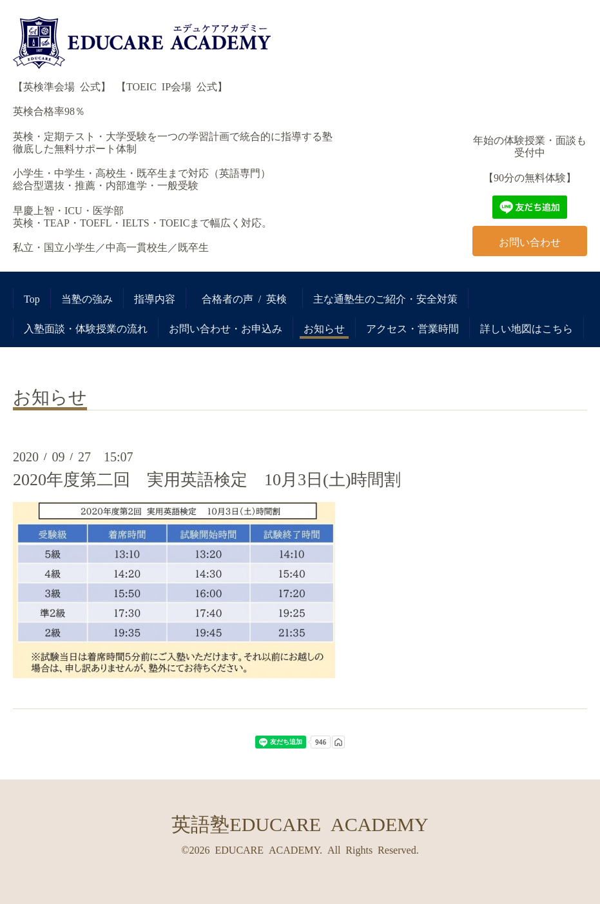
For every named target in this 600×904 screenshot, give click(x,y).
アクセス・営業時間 (412, 328)
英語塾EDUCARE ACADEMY (299, 822)
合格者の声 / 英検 (249, 298)
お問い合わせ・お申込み (225, 328)
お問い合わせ (530, 241)
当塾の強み (87, 298)
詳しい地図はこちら (526, 328)
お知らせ (324, 328)
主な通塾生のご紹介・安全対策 (385, 298)
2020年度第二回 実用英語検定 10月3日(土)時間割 (207, 478)
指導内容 (154, 298)
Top (32, 298)
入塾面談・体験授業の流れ (86, 328)
